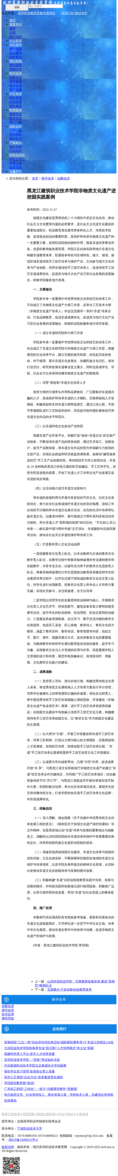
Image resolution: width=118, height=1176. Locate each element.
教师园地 (15, 110)
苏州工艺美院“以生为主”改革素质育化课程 (33, 1077)
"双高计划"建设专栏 (74, 13)
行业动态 (15, 151)
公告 (12, 32)
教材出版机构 (46, 1114)
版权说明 (8, 1147)
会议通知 (15, 53)
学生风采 (15, 97)
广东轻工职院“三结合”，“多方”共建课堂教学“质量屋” (41, 1089)
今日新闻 (15, 40)
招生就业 (15, 106)
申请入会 (15, 163)
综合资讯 (15, 44)
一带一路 (15, 130)
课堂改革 (15, 81)
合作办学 (15, 134)
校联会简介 (17, 159)
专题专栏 (15, 171)
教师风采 (15, 114)
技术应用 (15, 85)
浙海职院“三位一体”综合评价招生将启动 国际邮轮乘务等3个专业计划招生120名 (59, 1042)
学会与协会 (66, 1114)
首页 (12, 20)
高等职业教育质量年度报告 (36, 13)
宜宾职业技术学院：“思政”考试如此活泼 (32, 1059)
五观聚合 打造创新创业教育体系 (69, 989)
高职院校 (28, 1114)
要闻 (12, 28)
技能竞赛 (15, 102)
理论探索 (15, 61)
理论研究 (15, 65)
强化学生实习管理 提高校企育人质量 (29, 1071)
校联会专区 (17, 155)
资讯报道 (15, 49)
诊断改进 (15, 77)
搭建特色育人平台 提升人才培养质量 (29, 1054)
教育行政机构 (11, 1114)
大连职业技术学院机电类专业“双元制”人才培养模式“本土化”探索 (49, 1048)
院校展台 (15, 57)
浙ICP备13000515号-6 (23, 1139)
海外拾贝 (15, 138)
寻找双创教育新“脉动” (19, 1083)
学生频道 (15, 93)
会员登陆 (15, 167)
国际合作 (15, 126)
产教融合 (15, 142)
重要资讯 (15, 24)
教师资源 (15, 118)
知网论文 (15, 69)
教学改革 (15, 73)
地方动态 (15, 36)
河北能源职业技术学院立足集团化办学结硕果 (35, 1065)
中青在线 (82, 1114)
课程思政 (15, 89)
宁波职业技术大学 (29, 1128)
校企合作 (15, 146)
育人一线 (15, 122)
